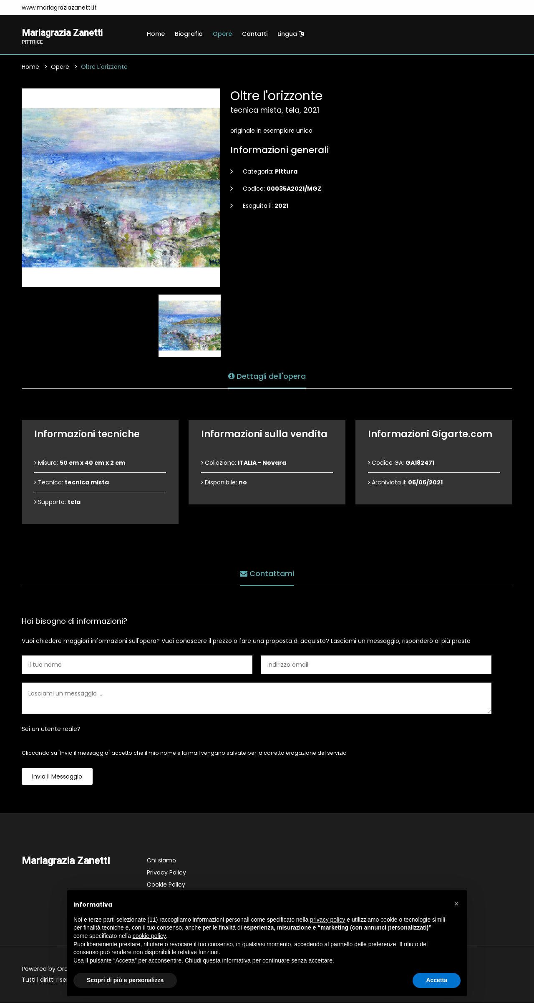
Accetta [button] (436, 980)
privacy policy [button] (327, 919)
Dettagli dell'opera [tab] (267, 375)
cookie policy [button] (149, 935)
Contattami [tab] (267, 573)
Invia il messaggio (57, 778)
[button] (456, 903)
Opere (222, 34)
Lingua (290, 34)
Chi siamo (161, 861)
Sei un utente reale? (51, 730)
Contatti (254, 34)
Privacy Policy (166, 873)
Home (156, 34)
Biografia (189, 34)
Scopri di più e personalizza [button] (125, 980)
